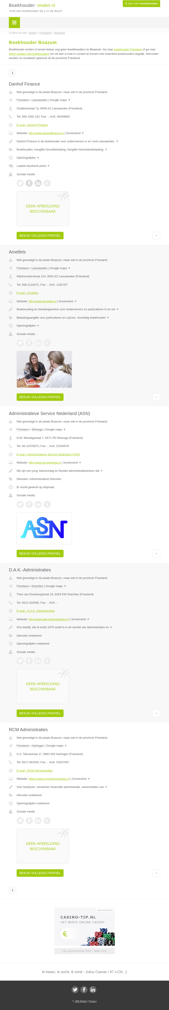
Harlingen (38, 745)
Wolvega (37, 429)
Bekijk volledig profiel (40, 235)
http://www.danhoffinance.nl (46, 133)
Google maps (60, 100)
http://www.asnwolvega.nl (45, 462)
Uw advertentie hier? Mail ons (84, 951)
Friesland (22, 100)
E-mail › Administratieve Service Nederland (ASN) (48, 454)
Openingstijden (28, 157)
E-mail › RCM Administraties (35, 770)
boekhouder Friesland (128, 49)
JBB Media (81, 1001)
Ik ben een (141, 3)
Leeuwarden (40, 100)
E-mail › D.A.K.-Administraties (36, 610)
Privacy (93, 1001)
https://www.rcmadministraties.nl (49, 778)
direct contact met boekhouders (29, 53)
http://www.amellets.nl (42, 301)
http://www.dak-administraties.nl (49, 619)
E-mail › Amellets (27, 293)
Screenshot (75, 133)
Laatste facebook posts (33, 165)
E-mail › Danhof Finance (32, 125)
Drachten (37, 586)
